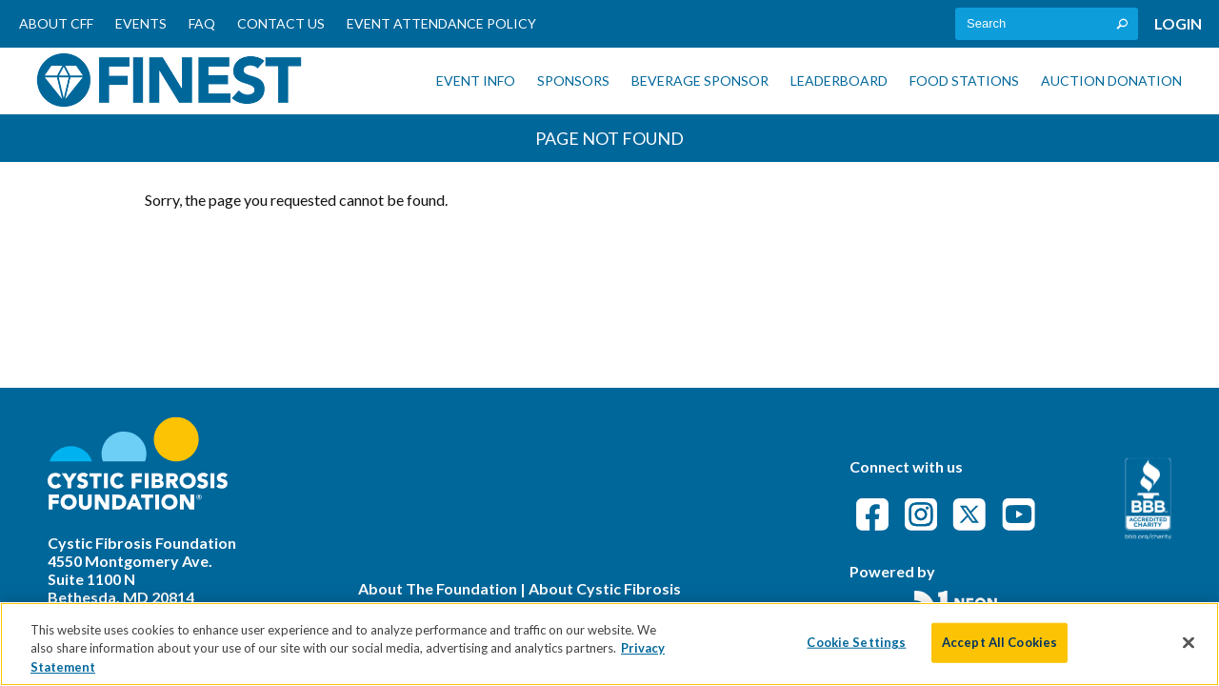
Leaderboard (839, 80)
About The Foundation (437, 588)
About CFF (56, 23)
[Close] (1188, 651)
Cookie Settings (856, 650)
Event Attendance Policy (441, 23)
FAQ (202, 23)
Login (1178, 23)
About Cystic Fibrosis (605, 588)
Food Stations (964, 80)
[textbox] (1046, 24)
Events (141, 23)
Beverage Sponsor (700, 80)
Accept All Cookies (999, 650)
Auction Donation (1111, 80)
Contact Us (281, 23)
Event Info (475, 80)
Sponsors (573, 80)
